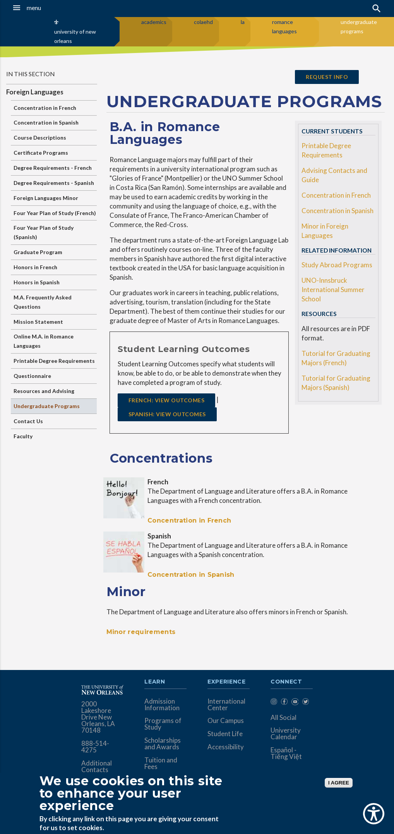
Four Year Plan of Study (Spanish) (44, 232)
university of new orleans (75, 36)
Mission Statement (38, 321)
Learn (154, 682)
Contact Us (28, 421)
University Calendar (286, 733)
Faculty (23, 436)
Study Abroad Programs (336, 265)
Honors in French (35, 267)
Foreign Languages (34, 92)
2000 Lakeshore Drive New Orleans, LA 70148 (98, 717)
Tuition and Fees (160, 763)
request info (327, 76)
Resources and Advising (44, 391)
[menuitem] (274, 703)
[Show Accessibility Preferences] (373, 813)
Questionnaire (32, 376)
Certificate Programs (41, 152)
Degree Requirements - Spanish (54, 182)
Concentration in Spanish (46, 122)
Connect (286, 682)
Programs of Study (163, 723)
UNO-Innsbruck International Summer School (333, 289)
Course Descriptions (40, 137)
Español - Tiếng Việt (286, 753)
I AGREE (338, 783)
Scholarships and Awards (162, 743)
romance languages (284, 26)
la (243, 22)
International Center (226, 704)
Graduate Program (38, 252)
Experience (226, 682)
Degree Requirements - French (53, 167)
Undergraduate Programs (47, 406)
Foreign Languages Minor (46, 198)
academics (153, 22)
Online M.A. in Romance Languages (44, 341)
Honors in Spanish (37, 282)
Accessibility (225, 747)
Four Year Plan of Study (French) (55, 213)
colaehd (203, 22)
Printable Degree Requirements (54, 360)
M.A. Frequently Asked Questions (43, 302)
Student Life (225, 734)
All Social (283, 717)
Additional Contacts (96, 766)
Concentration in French (45, 107)
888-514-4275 (95, 746)
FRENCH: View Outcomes (166, 400)
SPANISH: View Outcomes (167, 414)
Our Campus (225, 720)
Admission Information (162, 704)
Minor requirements (141, 632)
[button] (38, 7)
